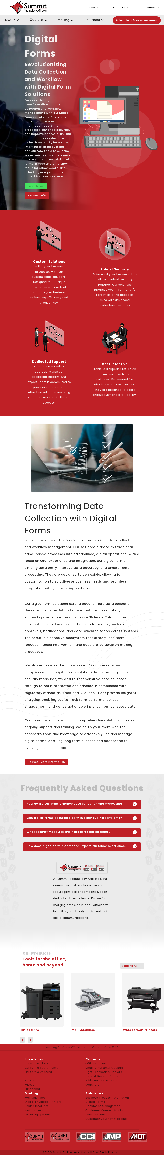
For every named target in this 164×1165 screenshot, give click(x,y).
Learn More (35, 186)
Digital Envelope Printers (43, 1102)
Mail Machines (83, 1030)
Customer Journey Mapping (106, 1119)
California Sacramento (41, 1068)
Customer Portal (121, 7)
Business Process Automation (107, 1098)
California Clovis (37, 1063)
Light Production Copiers (103, 1072)
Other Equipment (37, 1115)
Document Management (103, 1106)
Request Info (37, 195)
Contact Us (151, 7)
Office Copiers (96, 1063)
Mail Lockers (34, 1110)
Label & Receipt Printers (103, 1076)
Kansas (30, 1080)
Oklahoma (32, 1089)
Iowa (28, 1076)
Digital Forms (95, 1102)
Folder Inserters (37, 1106)
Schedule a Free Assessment (136, 20)
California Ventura (38, 1072)
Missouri (31, 1085)
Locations (91, 7)
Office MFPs (29, 1030)
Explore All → (132, 966)
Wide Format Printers (140, 1030)
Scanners (92, 1085)
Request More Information (46, 762)
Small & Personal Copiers (104, 1068)
